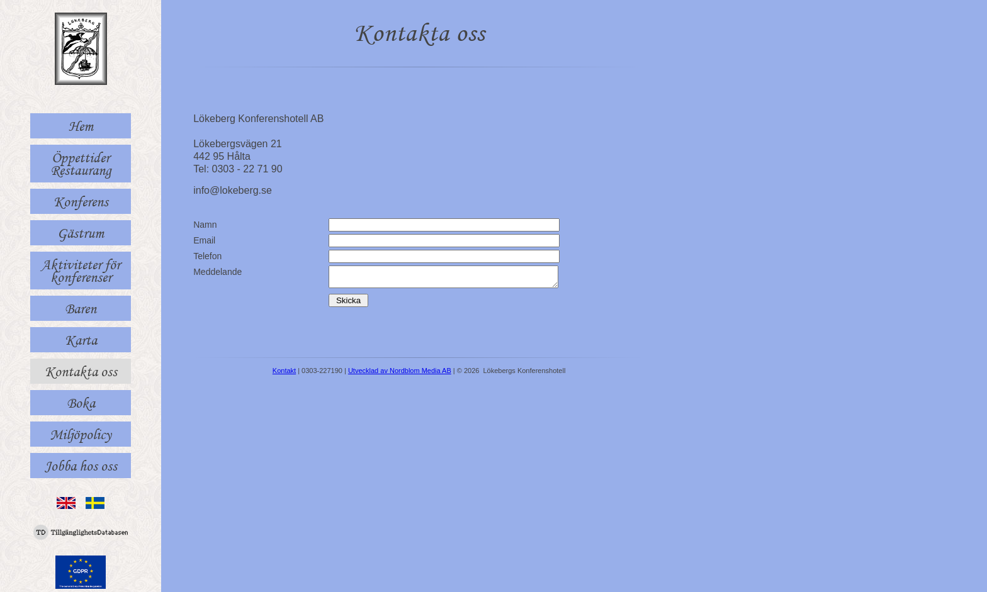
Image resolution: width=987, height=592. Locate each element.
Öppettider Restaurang (80, 163)
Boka (81, 402)
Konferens (81, 201)
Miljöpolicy (80, 434)
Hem (81, 126)
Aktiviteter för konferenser (80, 270)
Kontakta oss (81, 371)
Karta (81, 340)
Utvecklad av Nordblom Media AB (399, 374)
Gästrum (80, 233)
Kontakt (284, 374)
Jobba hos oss (81, 465)
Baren (80, 308)
